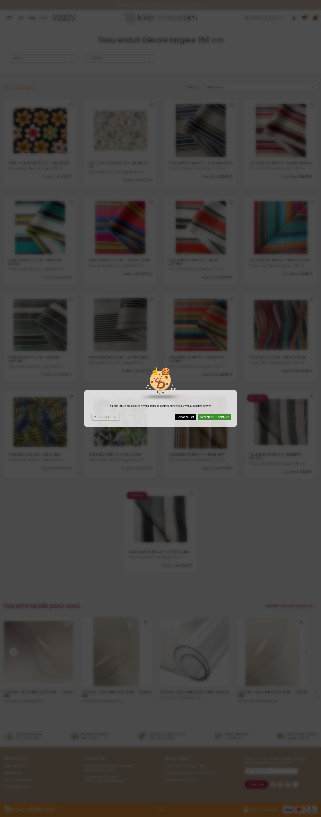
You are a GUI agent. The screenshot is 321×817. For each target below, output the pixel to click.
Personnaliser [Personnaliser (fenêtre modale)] (185, 417)
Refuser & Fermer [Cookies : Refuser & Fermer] (106, 417)
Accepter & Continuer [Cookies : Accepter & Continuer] (214, 417)
